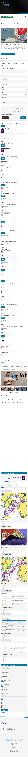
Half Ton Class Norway (5, 128)
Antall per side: (16, 111)
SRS (3, 145)
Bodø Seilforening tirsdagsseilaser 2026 (8, 167)
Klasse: (3, 77)
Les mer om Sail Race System (8, 53)
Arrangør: (4, 82)
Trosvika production (9, 739)
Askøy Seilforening (4, 328)
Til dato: (3, 102)
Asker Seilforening (4, 161)
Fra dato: (4, 97)
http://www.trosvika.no (14, 752)
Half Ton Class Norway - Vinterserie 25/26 (9, 123)
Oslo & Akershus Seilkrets (6, 138)
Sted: (3, 92)
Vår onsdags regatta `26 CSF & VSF (7, 193)
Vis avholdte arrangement (8, 114)
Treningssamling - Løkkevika (6, 143)
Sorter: (17, 108)
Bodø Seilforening (4, 168)
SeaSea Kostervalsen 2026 (6, 334)
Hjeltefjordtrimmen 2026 (5, 174)
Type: (3, 87)
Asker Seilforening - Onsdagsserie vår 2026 (9, 156)
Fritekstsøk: (4, 71)
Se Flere (4, 710)
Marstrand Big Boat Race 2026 (7, 278)
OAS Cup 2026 (3, 136)
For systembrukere (7, 16)
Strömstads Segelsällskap (6, 338)
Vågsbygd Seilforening (5, 198)
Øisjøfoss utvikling (9, 740)
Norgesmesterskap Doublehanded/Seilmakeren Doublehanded (12, 326)
